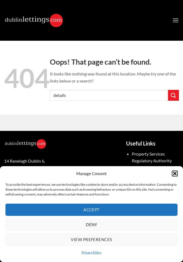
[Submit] (173, 95)
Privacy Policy (92, 252)
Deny (91, 224)
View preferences (91, 239)
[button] (175, 173)
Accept (91, 209)
